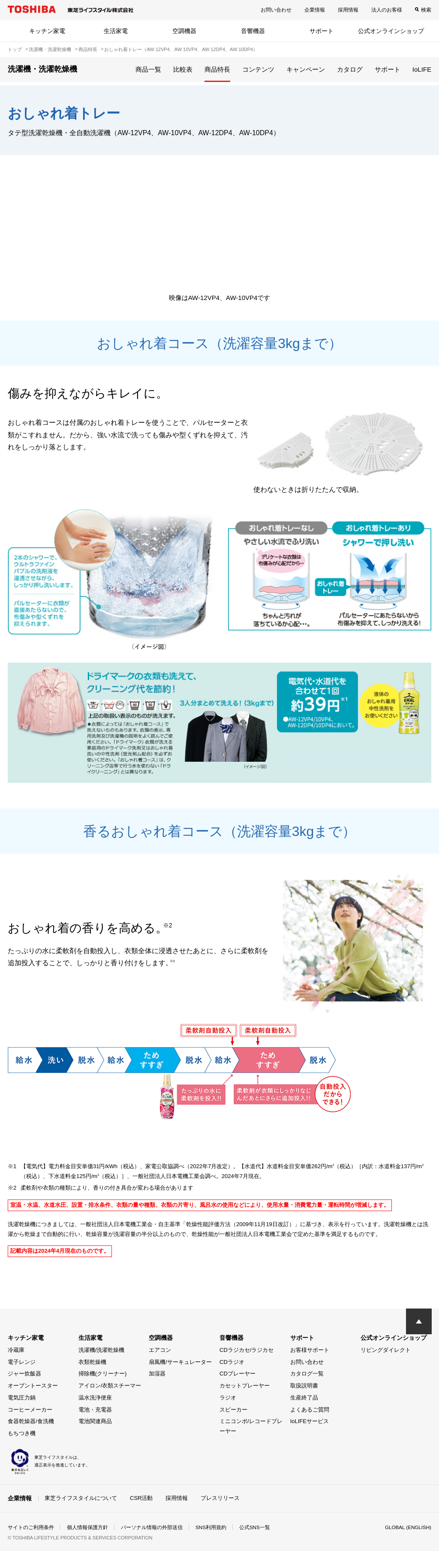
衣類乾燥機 (92, 1362)
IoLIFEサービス (309, 1421)
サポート (322, 30)
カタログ (350, 69)
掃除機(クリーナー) (102, 1373)
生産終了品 (304, 1397)
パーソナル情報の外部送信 (152, 1527)
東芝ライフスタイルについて (81, 1498)
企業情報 (314, 10)
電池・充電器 (95, 1409)
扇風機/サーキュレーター (180, 1362)
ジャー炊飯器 (24, 1373)
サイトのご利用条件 (31, 1527)
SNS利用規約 (211, 1527)
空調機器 (184, 30)
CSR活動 (141, 1498)
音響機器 (253, 30)
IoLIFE (421, 69)
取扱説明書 (304, 1385)
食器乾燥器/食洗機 (31, 1421)
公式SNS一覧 (255, 1527)
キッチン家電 (47, 30)
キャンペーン (305, 69)
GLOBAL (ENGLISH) (407, 1527)
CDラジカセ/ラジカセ (247, 1350)
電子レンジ (22, 1362)
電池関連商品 (95, 1421)
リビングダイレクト (386, 1350)
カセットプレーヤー (245, 1385)
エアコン (160, 1350)
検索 (426, 10)
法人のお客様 (386, 10)
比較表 (182, 69)
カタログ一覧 (307, 1373)
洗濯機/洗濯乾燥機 (101, 1350)
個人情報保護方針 (87, 1527)
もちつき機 (22, 1433)
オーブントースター (33, 1385)
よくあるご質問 (309, 1409)
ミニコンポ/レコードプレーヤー (251, 1426)
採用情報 (348, 10)
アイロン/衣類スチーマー (109, 1385)
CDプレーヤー (238, 1373)
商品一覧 (148, 69)
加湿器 (157, 1373)
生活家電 (116, 30)
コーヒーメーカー (30, 1409)
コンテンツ (258, 69)
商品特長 (217, 69)
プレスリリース (220, 1498)
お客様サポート (309, 1350)
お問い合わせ (276, 10)
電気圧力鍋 (22, 1397)
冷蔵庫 (16, 1350)
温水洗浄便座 (95, 1397)
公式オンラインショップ (391, 30)
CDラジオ (232, 1362)
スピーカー (233, 1409)
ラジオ (228, 1397)
